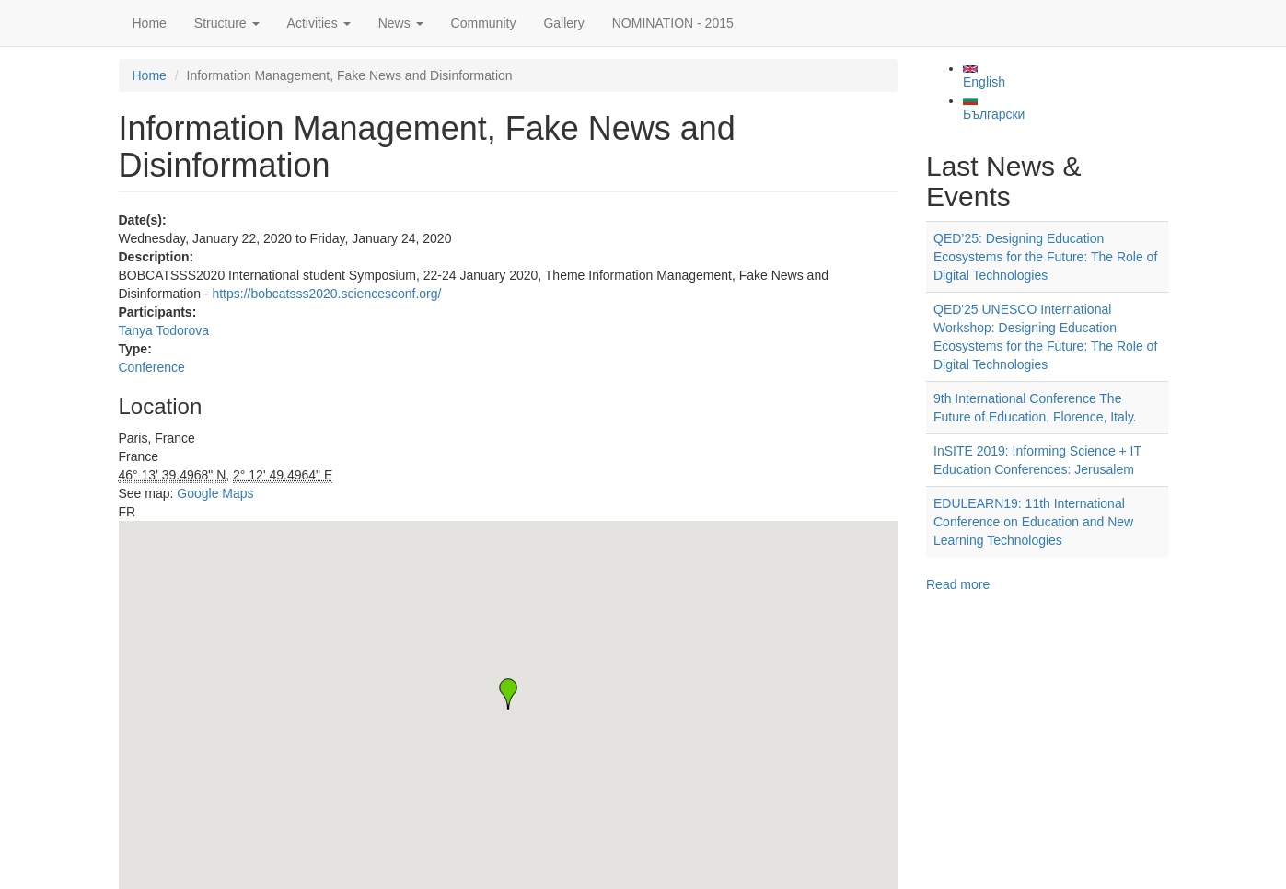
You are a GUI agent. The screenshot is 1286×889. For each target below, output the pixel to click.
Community (483, 23)
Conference (152, 367)
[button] (508, 694)
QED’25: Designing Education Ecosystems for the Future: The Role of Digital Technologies (1045, 257)
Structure (227, 23)
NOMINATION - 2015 (673, 23)
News (400, 23)
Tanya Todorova (164, 330)
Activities (319, 23)
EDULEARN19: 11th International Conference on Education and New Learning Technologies (1033, 522)
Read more (958, 584)
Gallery (563, 23)
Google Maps (215, 493)
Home (150, 23)
